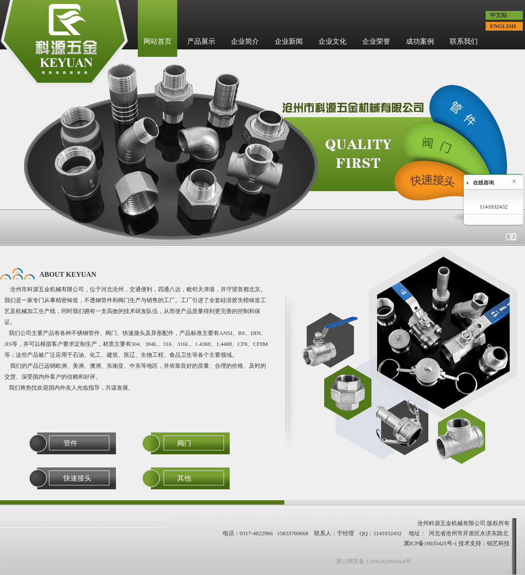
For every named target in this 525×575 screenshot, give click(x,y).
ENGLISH (503, 26)
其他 (184, 478)
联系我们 (464, 41)
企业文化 (332, 41)
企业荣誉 (376, 41)
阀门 (184, 443)
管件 (70, 443)
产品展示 (201, 41)
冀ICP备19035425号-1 (430, 543)
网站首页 (158, 41)
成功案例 (420, 41)
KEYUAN (81, 274)
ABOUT (67, 274)
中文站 (498, 15)
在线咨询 (483, 183)
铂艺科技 (498, 543)
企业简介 (245, 41)
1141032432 (494, 206)
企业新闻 (289, 41)
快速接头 (77, 478)
